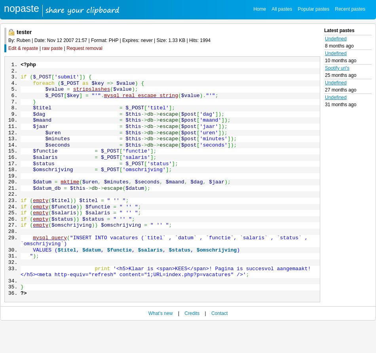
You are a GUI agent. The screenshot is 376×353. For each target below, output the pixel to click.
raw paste (52, 48)
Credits (191, 342)
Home (259, 9)
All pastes (282, 9)
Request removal (84, 48)
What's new (160, 342)
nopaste (21, 8)
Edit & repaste (23, 48)
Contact (219, 342)
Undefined (336, 39)
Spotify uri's (337, 68)
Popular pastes (313, 9)
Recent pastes (350, 9)
